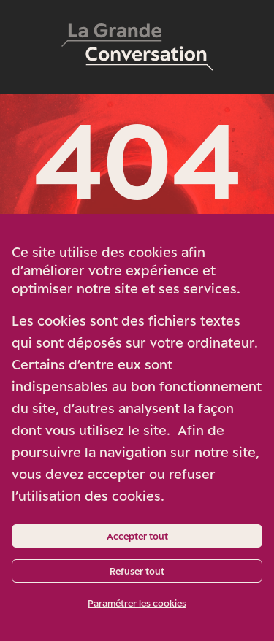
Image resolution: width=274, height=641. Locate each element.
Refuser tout (137, 571)
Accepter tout (137, 536)
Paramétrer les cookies (137, 603)
